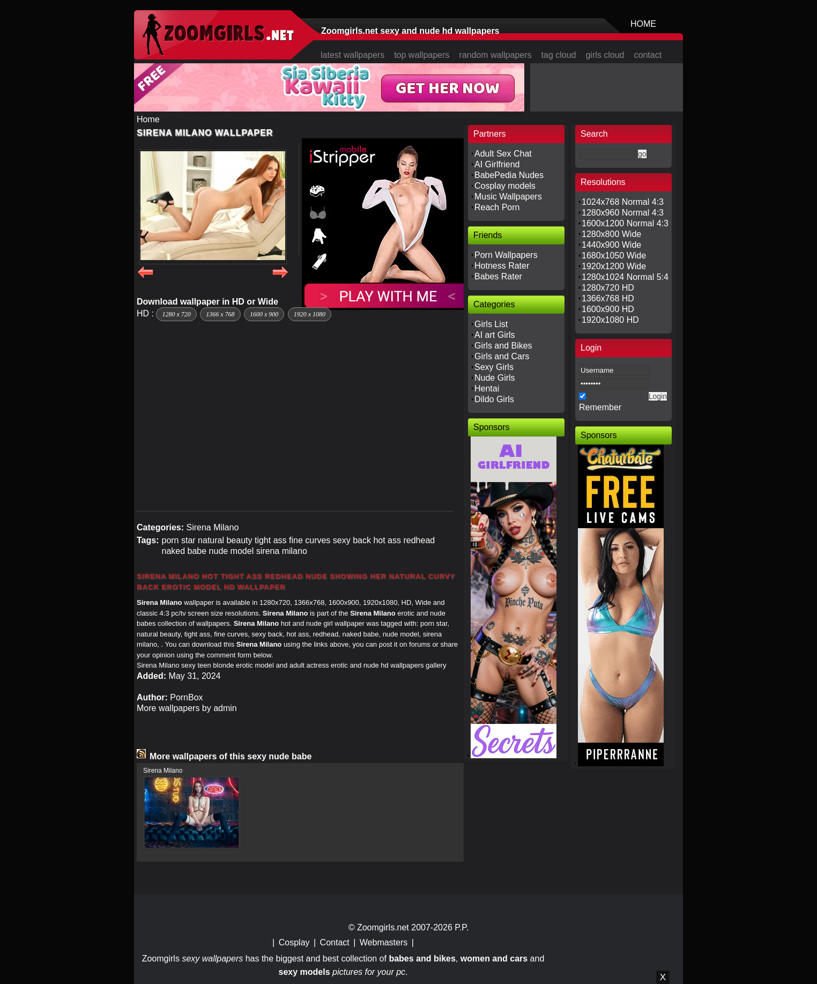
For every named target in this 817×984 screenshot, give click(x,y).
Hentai (486, 388)
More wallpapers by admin (187, 708)
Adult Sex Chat (503, 153)
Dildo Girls (494, 399)
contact (648, 55)
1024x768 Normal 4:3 (623, 201)
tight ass (271, 540)
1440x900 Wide (611, 244)
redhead (419, 540)
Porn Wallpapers (506, 255)
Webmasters (384, 942)
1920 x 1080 (309, 314)
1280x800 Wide (611, 234)
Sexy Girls (494, 367)
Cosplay (294, 942)
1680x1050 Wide (614, 255)
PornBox (186, 697)
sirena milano (281, 551)
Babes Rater (498, 276)
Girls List (491, 324)
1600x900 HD (608, 309)
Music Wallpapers (508, 196)
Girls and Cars (501, 356)
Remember (600, 407)
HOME (643, 23)
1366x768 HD (608, 298)
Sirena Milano (212, 527)
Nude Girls (494, 377)
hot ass (387, 540)
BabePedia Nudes (509, 175)
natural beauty (225, 540)
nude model (231, 551)
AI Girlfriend (496, 164)
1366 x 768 (220, 314)
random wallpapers (495, 55)
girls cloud (604, 55)
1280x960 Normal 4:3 (623, 212)
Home (148, 119)
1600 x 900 (264, 314)
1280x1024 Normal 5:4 (625, 277)
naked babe (183, 551)
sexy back (352, 540)
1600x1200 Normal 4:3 (625, 223)
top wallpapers (421, 55)
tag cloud (558, 55)
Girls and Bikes (503, 345)
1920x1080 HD (610, 319)
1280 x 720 (176, 314)
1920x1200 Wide (614, 266)
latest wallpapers (352, 55)
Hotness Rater (501, 265)
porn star (178, 540)
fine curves (309, 540)
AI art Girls (494, 334)
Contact (335, 942)
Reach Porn (497, 207)
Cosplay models (505, 185)
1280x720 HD (608, 287)
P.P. (462, 927)
